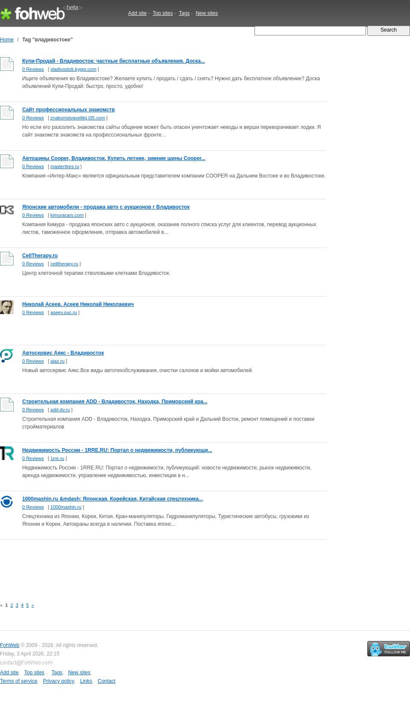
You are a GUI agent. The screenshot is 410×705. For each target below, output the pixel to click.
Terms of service (18, 681)
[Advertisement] (155, 564)
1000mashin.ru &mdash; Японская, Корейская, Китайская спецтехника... (112, 499)
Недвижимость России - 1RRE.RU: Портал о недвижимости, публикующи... (117, 450)
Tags (184, 13)
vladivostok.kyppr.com (73, 69)
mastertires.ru (64, 166)
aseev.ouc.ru (63, 312)
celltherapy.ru (64, 263)
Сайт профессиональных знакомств (68, 110)
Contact (106, 681)
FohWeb (9, 645)
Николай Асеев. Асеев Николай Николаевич (78, 304)
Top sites (162, 13)
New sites (207, 13)
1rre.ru (57, 458)
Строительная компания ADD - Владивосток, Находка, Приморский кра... (115, 402)
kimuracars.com (67, 215)
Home (7, 40)
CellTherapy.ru (40, 256)
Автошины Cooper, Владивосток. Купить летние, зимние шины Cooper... (113, 158)
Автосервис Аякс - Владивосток (63, 353)
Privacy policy (58, 681)
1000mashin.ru (66, 507)
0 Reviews (33, 69)
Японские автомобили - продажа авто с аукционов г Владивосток (106, 207)
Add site (137, 13)
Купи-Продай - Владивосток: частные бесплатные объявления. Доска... (113, 61)
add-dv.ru (60, 409)
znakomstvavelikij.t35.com (77, 117)
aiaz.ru (57, 361)
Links (86, 681)
